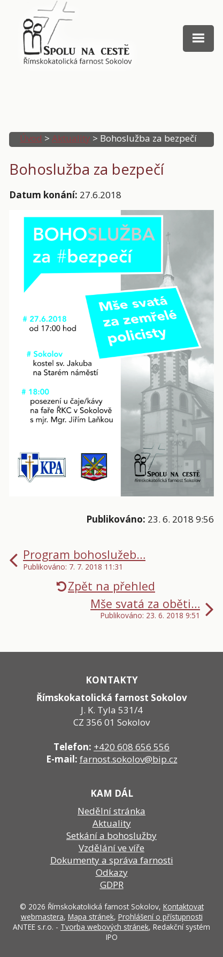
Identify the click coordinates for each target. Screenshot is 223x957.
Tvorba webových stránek (104, 927)
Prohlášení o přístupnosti (160, 917)
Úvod (31, 138)
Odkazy (112, 872)
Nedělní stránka (111, 811)
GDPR (112, 884)
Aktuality (71, 138)
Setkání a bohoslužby (111, 835)
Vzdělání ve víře (111, 848)
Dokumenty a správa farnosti (111, 860)
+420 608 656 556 (132, 747)
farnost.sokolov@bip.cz (129, 759)
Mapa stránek (91, 917)
